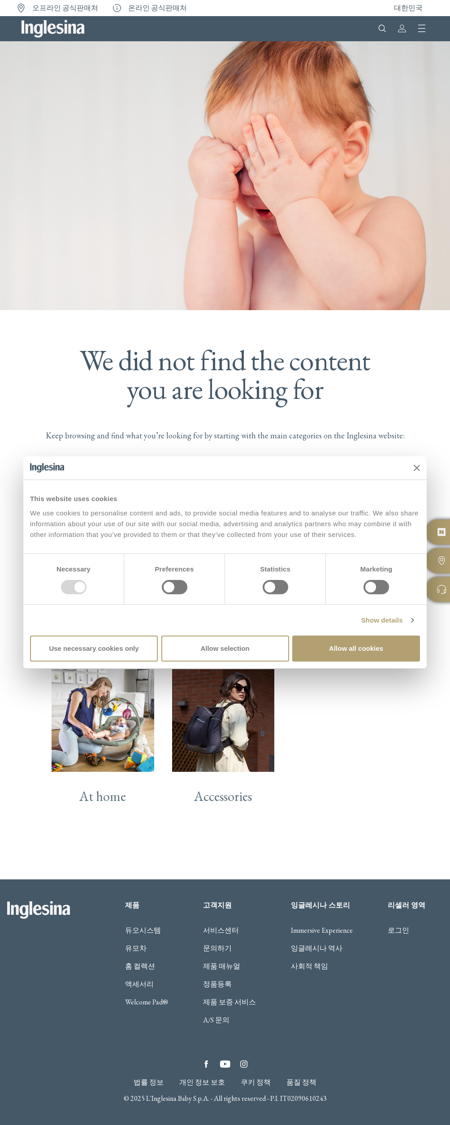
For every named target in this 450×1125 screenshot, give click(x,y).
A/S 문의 (216, 978)
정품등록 (217, 943)
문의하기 (217, 907)
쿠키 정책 (256, 1041)
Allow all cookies (356, 648)
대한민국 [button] (408, 8)
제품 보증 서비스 (229, 960)
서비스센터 (221, 889)
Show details (382, 620)
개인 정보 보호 (202, 1041)
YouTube (225, 1023)
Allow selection (224, 648)
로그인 (398, 889)
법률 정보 (149, 1041)
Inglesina (53, 29)
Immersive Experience (322, 889)
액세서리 (139, 943)
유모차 (136, 907)
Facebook (206, 1023)
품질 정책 (301, 1041)
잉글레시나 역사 (316, 907)
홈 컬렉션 (140, 925)
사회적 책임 (309, 925)
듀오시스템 (143, 889)
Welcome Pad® (146, 960)
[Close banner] (417, 468)
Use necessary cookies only (93, 648)
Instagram (244, 1023)
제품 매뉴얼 (221, 925)
